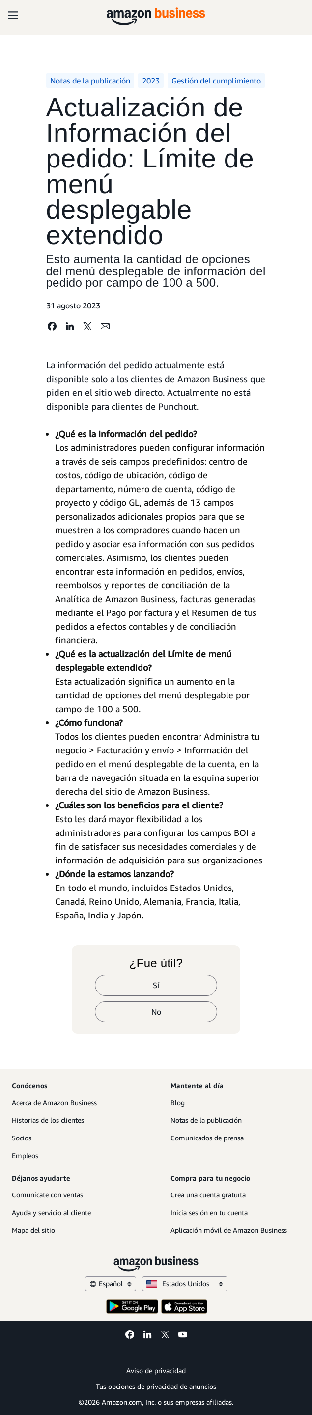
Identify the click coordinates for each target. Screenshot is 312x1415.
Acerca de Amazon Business (54, 1102)
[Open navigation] (13, 15)
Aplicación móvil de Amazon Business (228, 1230)
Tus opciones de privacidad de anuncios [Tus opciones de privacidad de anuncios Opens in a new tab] (156, 1386)
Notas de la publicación (206, 1120)
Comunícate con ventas (47, 1195)
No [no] (156, 1012)
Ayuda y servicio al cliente (51, 1212)
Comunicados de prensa (207, 1138)
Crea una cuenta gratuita (208, 1195)
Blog (177, 1102)
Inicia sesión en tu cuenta (209, 1212)
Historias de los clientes (48, 1120)
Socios (21, 1138)
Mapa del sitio (33, 1230)
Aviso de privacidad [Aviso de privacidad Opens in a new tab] (156, 1370)
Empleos (25, 1155)
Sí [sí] (156, 985)
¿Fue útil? (156, 963)
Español (110, 1283)
